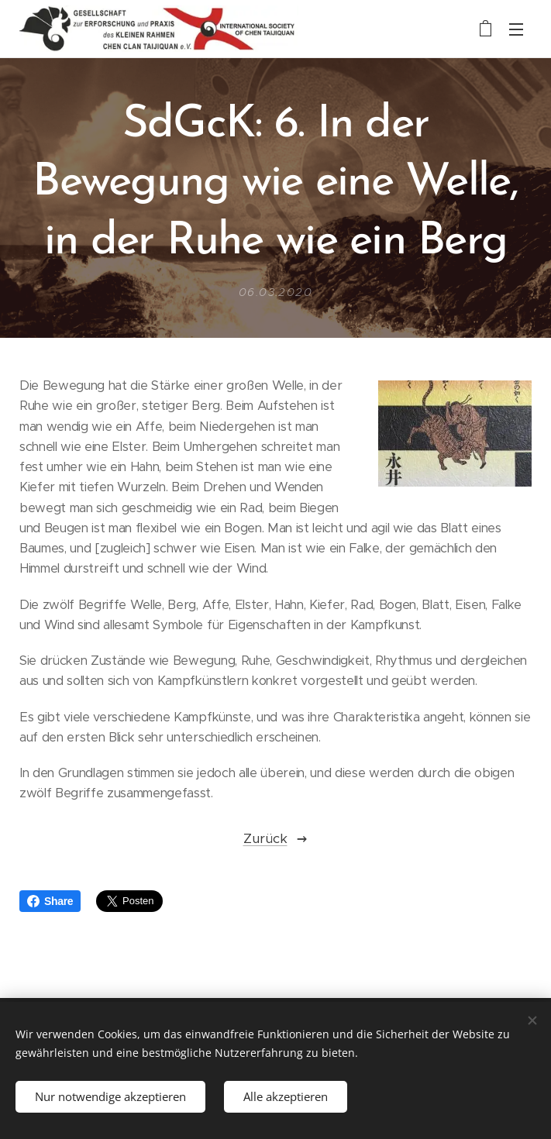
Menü (516, 29)
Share (50, 901)
